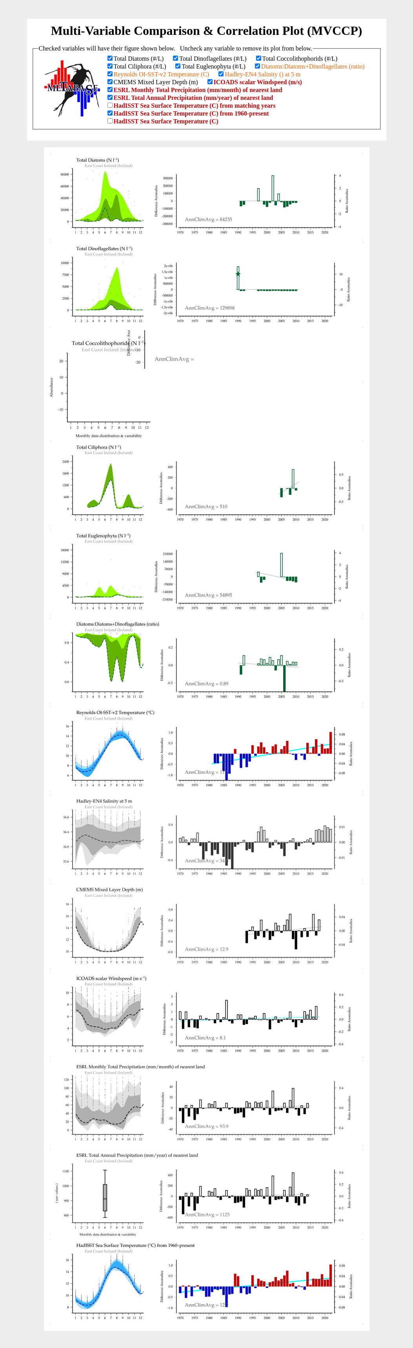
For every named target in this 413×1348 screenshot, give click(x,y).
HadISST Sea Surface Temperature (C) (166, 121)
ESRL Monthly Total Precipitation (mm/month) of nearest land (198, 90)
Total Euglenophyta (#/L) (213, 66)
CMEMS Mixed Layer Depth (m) (156, 82)
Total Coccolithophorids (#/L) (300, 58)
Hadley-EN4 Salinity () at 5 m (262, 74)
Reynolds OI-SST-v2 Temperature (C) (161, 74)
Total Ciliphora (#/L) (140, 66)
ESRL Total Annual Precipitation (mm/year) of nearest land (193, 97)
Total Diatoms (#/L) (139, 58)
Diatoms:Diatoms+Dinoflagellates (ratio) (313, 66)
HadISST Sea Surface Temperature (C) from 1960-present (191, 113)
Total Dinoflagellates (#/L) (212, 58)
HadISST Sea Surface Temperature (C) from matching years (195, 105)
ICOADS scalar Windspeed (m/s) (258, 82)
